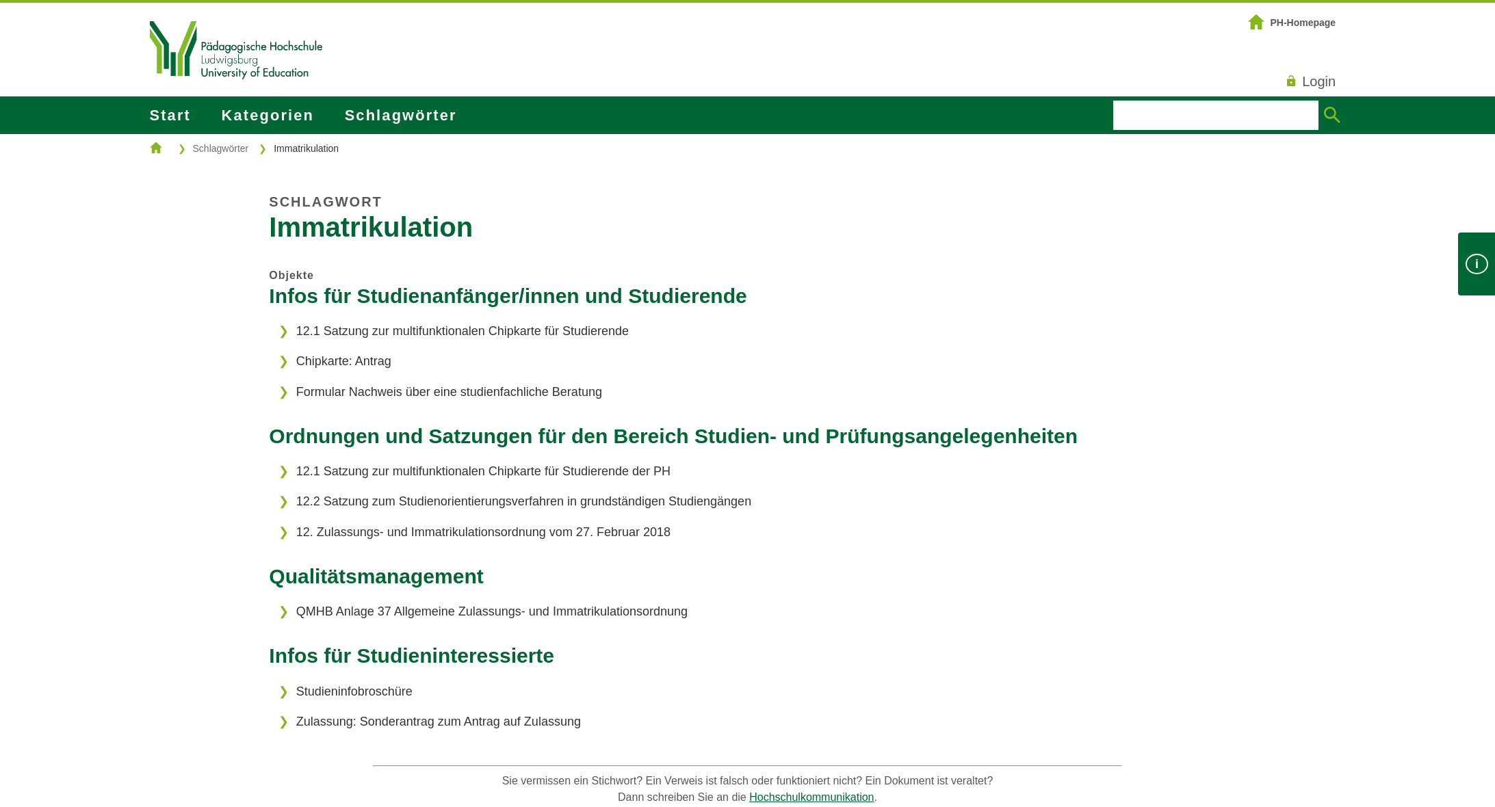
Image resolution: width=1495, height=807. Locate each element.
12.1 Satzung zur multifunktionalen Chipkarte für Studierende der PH (483, 471)
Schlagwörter (401, 115)
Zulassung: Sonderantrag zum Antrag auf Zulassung (438, 721)
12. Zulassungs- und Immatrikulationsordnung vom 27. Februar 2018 (483, 532)
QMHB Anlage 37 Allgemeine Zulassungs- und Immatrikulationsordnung (492, 611)
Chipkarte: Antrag (343, 361)
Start (170, 115)
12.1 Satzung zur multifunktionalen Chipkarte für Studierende (462, 331)
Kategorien (268, 115)
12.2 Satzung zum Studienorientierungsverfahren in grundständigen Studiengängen (523, 501)
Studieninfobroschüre (354, 691)
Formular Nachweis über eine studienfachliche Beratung (449, 392)
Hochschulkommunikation (811, 797)
